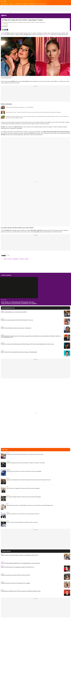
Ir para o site (5, 1)
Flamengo (8, 461)
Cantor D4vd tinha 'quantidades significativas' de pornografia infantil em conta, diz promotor (20, 563)
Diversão (6, 12)
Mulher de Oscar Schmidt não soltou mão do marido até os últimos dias (16, 328)
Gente (10, 12)
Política (7, 452)
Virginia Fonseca (47, 34)
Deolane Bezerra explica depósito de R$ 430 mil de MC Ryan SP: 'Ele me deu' (17, 320)
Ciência (7, 503)
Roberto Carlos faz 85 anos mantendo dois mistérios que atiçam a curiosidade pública (19, 352)
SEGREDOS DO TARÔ (33, 3)
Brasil (7, 486)
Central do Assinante (42, 3)
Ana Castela (3, 34)
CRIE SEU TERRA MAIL (4, 3)
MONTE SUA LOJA (26, 3)
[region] (35, 8)
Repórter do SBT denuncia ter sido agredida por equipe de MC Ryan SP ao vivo (17, 567)
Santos (7, 520)
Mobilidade (8, 469)
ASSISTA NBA (11, 3)
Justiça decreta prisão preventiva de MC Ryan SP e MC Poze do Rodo (15, 575)
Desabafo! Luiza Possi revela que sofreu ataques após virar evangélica (15, 583)
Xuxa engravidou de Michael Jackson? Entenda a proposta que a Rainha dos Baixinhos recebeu (21, 591)
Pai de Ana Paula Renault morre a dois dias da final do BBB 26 (14, 312)
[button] (1, 1)
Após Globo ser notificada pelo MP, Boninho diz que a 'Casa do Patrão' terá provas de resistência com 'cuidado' (19, 302)
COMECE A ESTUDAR (18, 3)
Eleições (7, 495)
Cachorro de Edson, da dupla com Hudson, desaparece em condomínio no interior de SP (19, 555)
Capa (2, 12)
